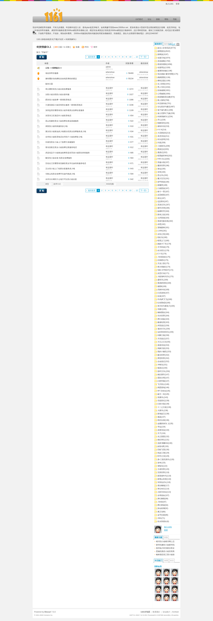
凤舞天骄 (161, 348)
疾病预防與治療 (163, 97)
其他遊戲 (161, 61)
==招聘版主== (56, 68)
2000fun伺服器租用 (82, 33)
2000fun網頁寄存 (73, 30)
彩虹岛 (160, 237)
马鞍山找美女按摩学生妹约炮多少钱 (60, 174)
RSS (87, 47)
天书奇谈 (161, 247)
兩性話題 (161, 81)
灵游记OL (161, 205)
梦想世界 (161, 358)
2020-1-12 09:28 (143, 95)
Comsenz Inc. (48, 615)
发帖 (42, 57)
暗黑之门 (161, 241)
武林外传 (161, 290)
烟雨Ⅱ (159, 286)
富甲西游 (161, 182)
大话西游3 (161, 133)
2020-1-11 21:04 (143, 175)
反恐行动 (161, 273)
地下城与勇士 (163, 110)
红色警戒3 (161, 303)
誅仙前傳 (161, 508)
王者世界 (161, 469)
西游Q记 (160, 149)
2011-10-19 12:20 (142, 74)
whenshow (110, 72)
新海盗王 (161, 414)
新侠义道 (161, 214)
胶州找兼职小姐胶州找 (165, 545)
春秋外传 (161, 126)
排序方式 (57, 184)
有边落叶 (109, 88)
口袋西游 (161, 188)
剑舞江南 (161, 335)
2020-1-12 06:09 (143, 116)
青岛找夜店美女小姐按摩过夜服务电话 (61, 147)
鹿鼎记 (160, 152)
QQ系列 (160, 201)
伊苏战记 (161, 325)
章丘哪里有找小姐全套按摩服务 (58, 89)
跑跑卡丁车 (162, 244)
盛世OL (160, 280)
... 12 (136, 57)
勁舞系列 (161, 123)
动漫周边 (161, 67)
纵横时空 (161, 211)
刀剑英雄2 (161, 257)
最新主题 (158, 537)
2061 (159, 518)
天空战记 (161, 339)
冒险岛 (160, 466)
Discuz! (47, 612)
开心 (159, 120)
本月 (172, 561)
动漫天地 (161, 58)
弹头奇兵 (161, 489)
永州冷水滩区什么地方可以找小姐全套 (61, 179)
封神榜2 (160, 260)
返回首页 (91, 57)
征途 (159, 296)
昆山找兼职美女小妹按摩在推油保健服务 (62, 121)
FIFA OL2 (161, 159)
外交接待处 (162, 103)
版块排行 (158, 44)
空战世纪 (161, 401)
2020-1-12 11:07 (143, 90)
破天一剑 (161, 394)
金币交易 (161, 515)
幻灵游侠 (161, 293)
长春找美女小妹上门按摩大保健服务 (60, 142)
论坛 (149, 19)
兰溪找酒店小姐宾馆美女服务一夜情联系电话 (63, 105)
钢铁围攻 (161, 312)
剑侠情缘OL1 (162, 116)
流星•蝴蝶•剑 (162, 443)
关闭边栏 (172, 44)
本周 (166, 561)
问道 (159, 142)
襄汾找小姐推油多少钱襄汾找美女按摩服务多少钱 (65, 131)
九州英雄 (161, 218)
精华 (95, 47)
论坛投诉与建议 (163, 107)
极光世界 (161, 355)
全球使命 (161, 495)
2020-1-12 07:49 (143, 106)
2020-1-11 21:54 (143, 169)
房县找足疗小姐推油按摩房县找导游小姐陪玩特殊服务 (67, 153)
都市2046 (161, 208)
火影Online (162, 492)
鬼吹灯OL (161, 329)
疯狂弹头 (161, 440)
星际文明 (161, 378)
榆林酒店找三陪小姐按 (165, 554)
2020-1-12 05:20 (143, 122)
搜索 (158, 19)
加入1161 (169, 4)
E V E (159, 254)
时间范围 (110, 184)
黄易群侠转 (162, 283)
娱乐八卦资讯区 (163, 48)
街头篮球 (161, 139)
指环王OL (161, 371)
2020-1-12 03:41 (143, 132)
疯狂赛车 (161, 374)
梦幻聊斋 (161, 499)
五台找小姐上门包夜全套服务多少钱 (60, 169)
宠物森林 (161, 227)
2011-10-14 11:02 (142, 79)
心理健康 (161, 94)
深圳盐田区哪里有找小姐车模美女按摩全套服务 (64, 110)
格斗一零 (161, 192)
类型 (47, 184)
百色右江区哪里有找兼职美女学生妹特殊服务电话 (65, 163)
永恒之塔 (161, 234)
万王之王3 (161, 342)
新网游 (160, 54)
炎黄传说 (161, 430)
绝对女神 (161, 420)
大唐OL (160, 410)
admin (108, 67)
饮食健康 (161, 90)
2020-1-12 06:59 (143, 111)
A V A (159, 130)
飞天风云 (161, 384)
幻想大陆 (161, 404)
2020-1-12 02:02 (143, 143)
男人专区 (161, 87)
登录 (177, 4)
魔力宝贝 (161, 178)
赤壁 (159, 224)
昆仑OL (160, 175)
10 (130, 57)
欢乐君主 (161, 250)
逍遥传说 (161, 345)
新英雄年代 (162, 476)
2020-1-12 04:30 (143, 127)
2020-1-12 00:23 (143, 154)
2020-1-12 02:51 (143, 138)
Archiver (175, 612)
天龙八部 (161, 263)
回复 (166, 537)
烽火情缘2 (161, 267)
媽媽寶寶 (161, 77)
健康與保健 (162, 71)
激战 (159, 417)
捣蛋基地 (161, 387)
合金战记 (161, 361)
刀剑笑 (160, 502)
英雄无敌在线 (163, 221)
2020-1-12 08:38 (143, 101)
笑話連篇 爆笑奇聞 (165, 74)
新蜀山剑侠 (162, 479)
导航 (175, 19)
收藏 (77, 47)
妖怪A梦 (160, 446)
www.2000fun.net (121, 27)
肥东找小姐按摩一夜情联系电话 (58, 100)
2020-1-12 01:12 (143, 148)
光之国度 (161, 436)
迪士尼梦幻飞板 (163, 113)
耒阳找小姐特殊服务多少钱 (56, 126)
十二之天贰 (162, 407)
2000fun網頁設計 (118, 30)
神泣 (159, 198)
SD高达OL (161, 482)
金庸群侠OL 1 (163, 423)
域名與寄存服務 (51, 73)
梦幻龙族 (161, 319)
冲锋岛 (160, 365)
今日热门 (158, 561)
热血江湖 (161, 453)
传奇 (159, 172)
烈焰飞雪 (161, 450)
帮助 (166, 19)
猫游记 (160, 368)
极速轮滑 (161, 322)
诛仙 (159, 169)
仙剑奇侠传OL (163, 332)
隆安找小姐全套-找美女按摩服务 (58, 158)
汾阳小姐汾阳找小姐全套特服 (57, 94)
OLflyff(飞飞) (162, 299)
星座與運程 (162, 64)
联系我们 (156, 612)
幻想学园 (161, 381)
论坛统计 (166, 612)
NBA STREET (163, 270)
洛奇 (159, 463)
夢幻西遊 (161, 505)
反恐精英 (161, 195)
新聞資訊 (161, 51)
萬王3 (159, 512)
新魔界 (160, 185)
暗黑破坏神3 (162, 156)
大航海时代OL (163, 276)
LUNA (159, 231)
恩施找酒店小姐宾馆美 (165, 551)
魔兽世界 (161, 165)
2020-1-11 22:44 (143, 164)
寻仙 (159, 427)
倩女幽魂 (161, 485)
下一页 (143, 57)
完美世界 (161, 472)
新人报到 (161, 100)
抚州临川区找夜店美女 (165, 548)
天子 (159, 433)
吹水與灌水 (162, 521)
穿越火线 (161, 162)
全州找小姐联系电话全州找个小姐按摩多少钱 (63, 137)
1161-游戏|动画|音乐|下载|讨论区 (49, 39)
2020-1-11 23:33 (143, 159)
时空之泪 (161, 456)
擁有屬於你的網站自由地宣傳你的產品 (61, 79)
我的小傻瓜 (162, 351)
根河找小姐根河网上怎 (165, 541)
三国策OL (161, 146)
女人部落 (161, 84)
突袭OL (160, 397)
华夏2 (159, 309)
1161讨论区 (145, 612)
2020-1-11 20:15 (143, 180)
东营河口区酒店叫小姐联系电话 (58, 116)
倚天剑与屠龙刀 (163, 306)
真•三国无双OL (163, 459)
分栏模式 (139, 19)
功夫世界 (161, 316)
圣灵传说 (161, 136)
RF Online (161, 391)
